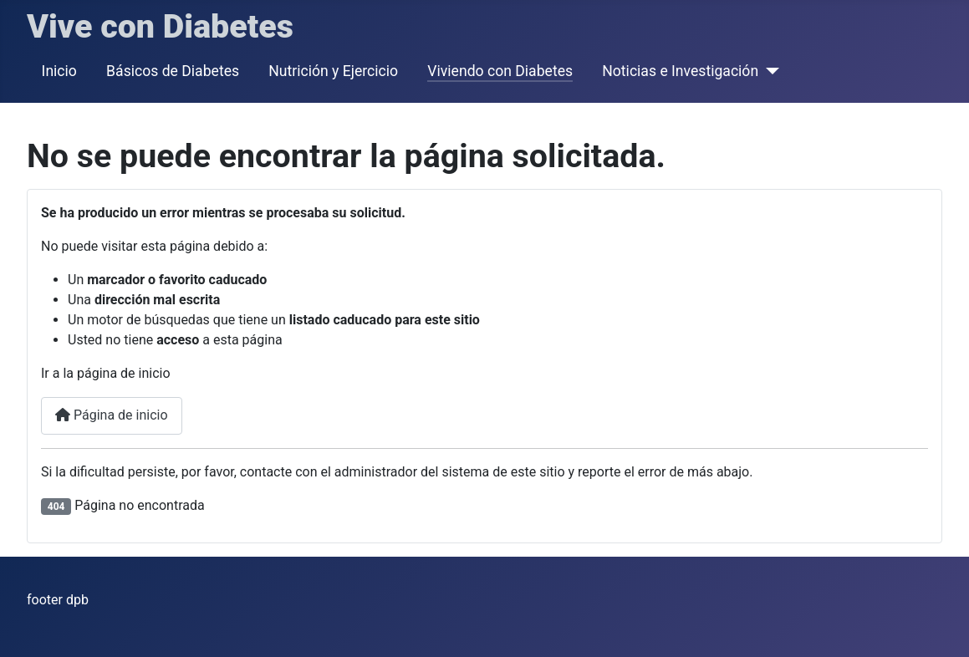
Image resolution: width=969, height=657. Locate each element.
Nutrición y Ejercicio (333, 71)
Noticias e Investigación (680, 71)
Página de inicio (111, 415)
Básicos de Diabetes (172, 71)
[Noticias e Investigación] (768, 71)
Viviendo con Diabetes (500, 71)
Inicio (59, 71)
